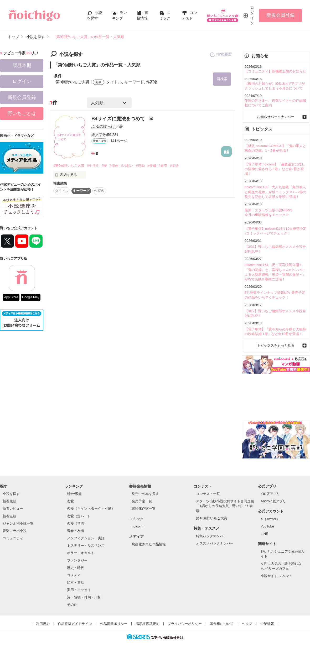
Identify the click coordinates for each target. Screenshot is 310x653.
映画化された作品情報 (149, 544)
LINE (264, 534)
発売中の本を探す (145, 494)
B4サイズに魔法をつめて (118, 118)
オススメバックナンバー (215, 543)
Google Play (30, 297)
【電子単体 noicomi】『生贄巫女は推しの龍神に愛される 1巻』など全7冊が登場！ (275, 169)
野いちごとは (22, 113)
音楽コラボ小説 (15, 531)
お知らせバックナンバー (275, 117)
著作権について (222, 624)
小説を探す (11, 494)
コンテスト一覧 (208, 494)
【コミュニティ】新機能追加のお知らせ (275, 71)
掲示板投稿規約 (147, 624)
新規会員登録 (280, 15)
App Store (11, 297)
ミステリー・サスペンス (86, 545)
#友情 (174, 166)
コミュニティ (13, 538)
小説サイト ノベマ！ (276, 576)
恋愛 (70, 501)
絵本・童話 (75, 582)
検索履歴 (221, 54)
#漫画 (114, 166)
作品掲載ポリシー (113, 624)
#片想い (127, 166)
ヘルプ (247, 624)
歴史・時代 (75, 568)
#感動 (140, 166)
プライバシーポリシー (185, 624)
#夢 (104, 166)
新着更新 (9, 516)
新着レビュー (13, 508)
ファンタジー (77, 560)
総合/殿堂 (74, 494)
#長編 (151, 166)
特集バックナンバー (211, 536)
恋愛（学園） (77, 523)
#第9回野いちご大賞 (68, 166)
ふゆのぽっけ (103, 126)
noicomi (137, 526)
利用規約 (43, 624)
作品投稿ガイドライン (75, 624)
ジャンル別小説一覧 (18, 523)
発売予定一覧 (142, 501)
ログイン (252, 15)
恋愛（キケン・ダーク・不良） (91, 508)
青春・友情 (75, 531)
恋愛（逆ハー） (79, 516)
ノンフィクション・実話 (86, 538)
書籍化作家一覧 (144, 508)
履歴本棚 (21, 65)
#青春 (163, 166)
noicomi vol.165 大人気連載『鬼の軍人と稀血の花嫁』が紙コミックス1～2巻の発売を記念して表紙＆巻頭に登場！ (275, 191)
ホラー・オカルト (80, 553)
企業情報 (267, 624)
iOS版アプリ (270, 494)
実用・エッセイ (79, 590)
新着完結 (9, 501)
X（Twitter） (270, 519)
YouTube (267, 526)
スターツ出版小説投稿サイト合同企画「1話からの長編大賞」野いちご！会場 (225, 506)
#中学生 (93, 166)
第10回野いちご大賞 (211, 518)
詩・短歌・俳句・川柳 (84, 597)
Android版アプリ (273, 501)
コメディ (74, 575)
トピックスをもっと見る (275, 345)
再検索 (222, 79)
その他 (72, 605)
